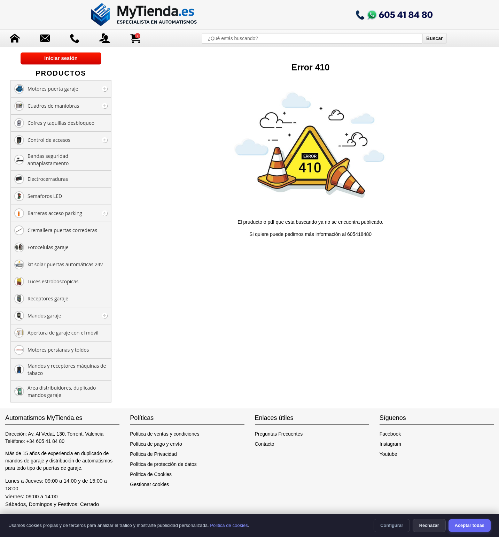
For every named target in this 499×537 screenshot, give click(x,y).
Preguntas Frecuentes (279, 434)
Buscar (434, 38)
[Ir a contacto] (74, 38)
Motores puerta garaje (46, 89)
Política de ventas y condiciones (164, 434)
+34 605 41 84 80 (45, 441)
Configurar (391, 525)
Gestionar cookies (149, 484)
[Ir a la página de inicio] (144, 15)
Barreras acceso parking (48, 213)
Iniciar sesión (61, 58)
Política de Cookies (151, 474)
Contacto (264, 444)
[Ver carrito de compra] (135, 38)
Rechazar (429, 525)
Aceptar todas (469, 525)
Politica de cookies (229, 525)
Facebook (390, 434)
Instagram (390, 444)
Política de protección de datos (163, 464)
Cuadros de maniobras (46, 106)
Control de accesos (42, 140)
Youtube (388, 454)
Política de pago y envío (156, 444)
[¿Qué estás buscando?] (312, 38)
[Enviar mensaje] (45, 38)
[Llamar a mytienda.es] (394, 14)
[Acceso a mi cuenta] (104, 38)
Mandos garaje (37, 316)
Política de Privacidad (153, 454)
